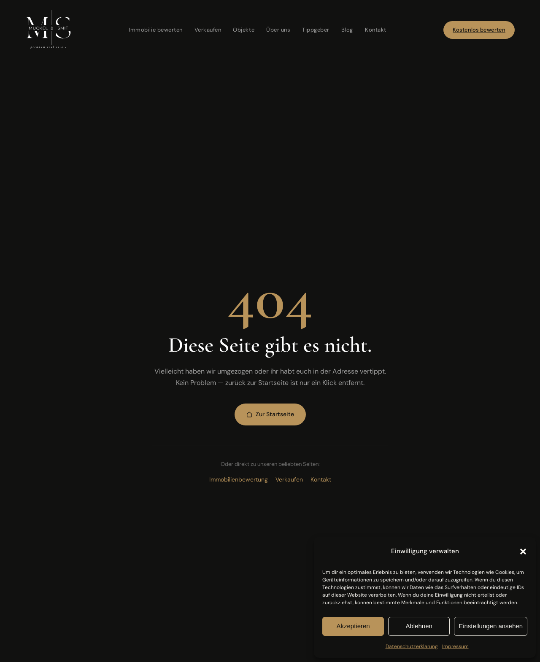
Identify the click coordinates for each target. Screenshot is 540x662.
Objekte (243, 29)
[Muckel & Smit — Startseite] (48, 30)
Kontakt (375, 29)
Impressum (455, 646)
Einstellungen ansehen (491, 626)
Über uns (278, 29)
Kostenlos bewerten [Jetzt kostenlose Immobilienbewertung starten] (479, 29)
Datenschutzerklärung (412, 646)
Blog (347, 29)
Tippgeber (315, 29)
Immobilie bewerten (155, 29)
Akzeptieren (353, 626)
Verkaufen (207, 29)
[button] (523, 551)
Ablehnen (418, 626)
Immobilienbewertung (238, 479)
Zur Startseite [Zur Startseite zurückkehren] (270, 414)
